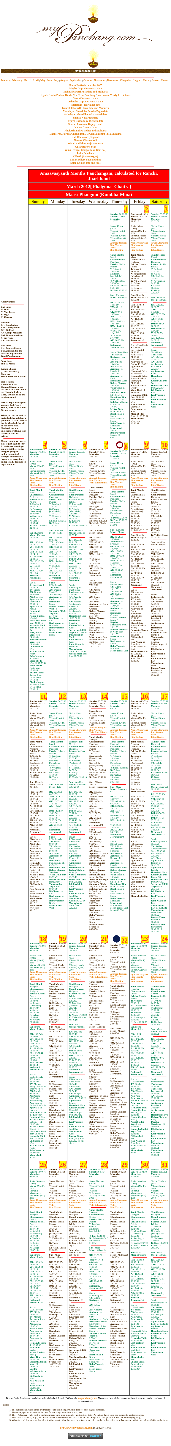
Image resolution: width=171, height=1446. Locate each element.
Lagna (137, 80)
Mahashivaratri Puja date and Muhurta (85, 91)
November (100, 80)
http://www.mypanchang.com (76, 1427)
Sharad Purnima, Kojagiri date (85, 124)
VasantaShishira (98, 481)
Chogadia (125, 80)
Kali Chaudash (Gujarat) (85, 137)
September (76, 80)
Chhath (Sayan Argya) (85, 156)
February (17, 80)
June (49, 80)
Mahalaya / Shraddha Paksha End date (85, 114)
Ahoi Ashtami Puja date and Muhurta (85, 130)
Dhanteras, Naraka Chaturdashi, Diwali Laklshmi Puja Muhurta (85, 133)
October (87, 80)
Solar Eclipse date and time (85, 162)
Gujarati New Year (85, 146)
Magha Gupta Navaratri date (85, 88)
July (56, 80)
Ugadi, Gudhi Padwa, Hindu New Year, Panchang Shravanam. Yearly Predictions (85, 95)
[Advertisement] (14, 34)
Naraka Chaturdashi (85, 140)
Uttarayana (118, 243)
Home (164, 80)
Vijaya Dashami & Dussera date (85, 120)
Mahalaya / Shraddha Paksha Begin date (85, 111)
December (112, 80)
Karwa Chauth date (85, 127)
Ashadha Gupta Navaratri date (85, 101)
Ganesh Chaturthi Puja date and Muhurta (85, 108)
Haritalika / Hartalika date (85, 104)
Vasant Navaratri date (85, 98)
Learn (155, 80)
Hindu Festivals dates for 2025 (85, 85)
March (27, 80)
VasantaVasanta (98, 1203)
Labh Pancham (85, 153)
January (5, 80)
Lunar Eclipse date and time (85, 159)
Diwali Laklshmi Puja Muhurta (85, 143)
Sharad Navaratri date (85, 117)
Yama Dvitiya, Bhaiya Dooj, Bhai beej (85, 149)
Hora (146, 80)
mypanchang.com (85, 70)
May (42, 80)
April (36, 80)
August (64, 80)
